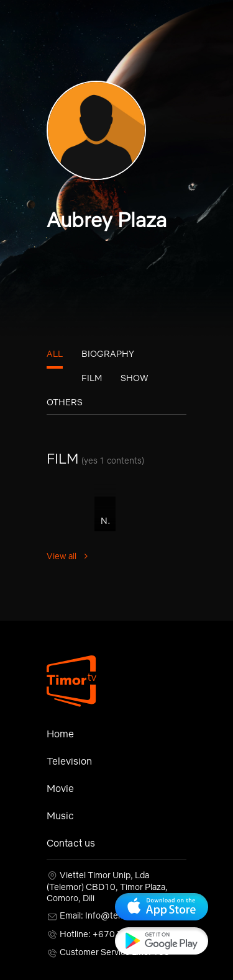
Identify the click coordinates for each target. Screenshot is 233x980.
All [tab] (55, 353)
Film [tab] (91, 378)
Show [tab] (134, 378)
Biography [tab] (107, 353)
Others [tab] (65, 402)
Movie (60, 788)
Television (69, 761)
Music (60, 815)
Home (60, 733)
